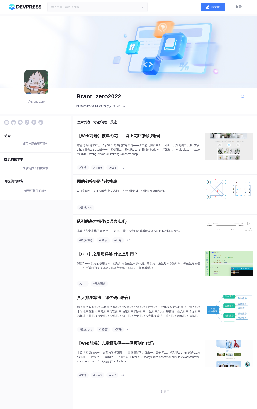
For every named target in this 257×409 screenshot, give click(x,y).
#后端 (118, 240)
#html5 (97, 167)
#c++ (82, 283)
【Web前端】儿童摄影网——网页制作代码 (115, 343)
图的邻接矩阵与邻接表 (97, 181)
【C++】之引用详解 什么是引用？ (107, 254)
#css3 (112, 167)
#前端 (83, 167)
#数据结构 (85, 207)
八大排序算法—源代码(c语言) (103, 297)
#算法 (118, 329)
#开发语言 (99, 283)
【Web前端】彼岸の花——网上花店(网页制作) (118, 136)
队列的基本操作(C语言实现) (102, 221)
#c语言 (103, 240)
